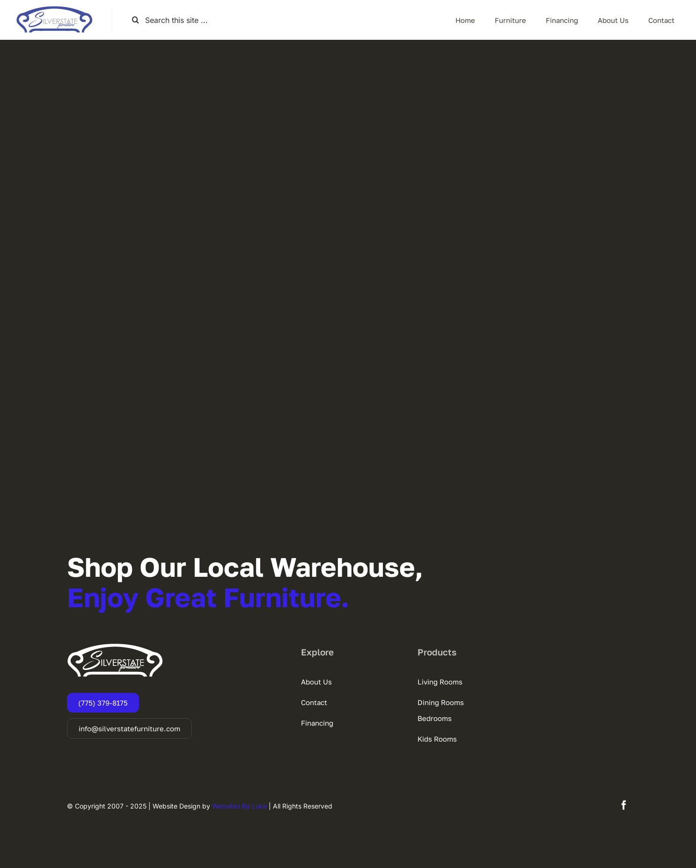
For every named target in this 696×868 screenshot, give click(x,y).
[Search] (135, 19)
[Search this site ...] (182, 19)
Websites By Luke (239, 806)
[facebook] (624, 805)
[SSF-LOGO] (54, 9)
